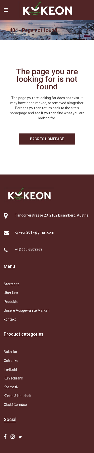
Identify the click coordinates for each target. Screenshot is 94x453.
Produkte (11, 302)
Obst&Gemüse (15, 405)
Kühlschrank (13, 378)
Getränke (11, 361)
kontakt (10, 319)
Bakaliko (10, 352)
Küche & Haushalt (17, 396)
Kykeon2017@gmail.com (34, 232)
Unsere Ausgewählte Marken (27, 310)
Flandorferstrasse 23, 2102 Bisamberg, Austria (51, 215)
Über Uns (11, 293)
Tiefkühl (10, 369)
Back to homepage (47, 139)
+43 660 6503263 (28, 250)
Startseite (12, 284)
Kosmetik (11, 387)
